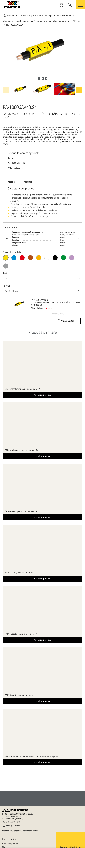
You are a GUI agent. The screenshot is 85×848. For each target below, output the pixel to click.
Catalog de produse (10, 844)
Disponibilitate (37, 308)
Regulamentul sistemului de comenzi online (20, 831)
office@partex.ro (17, 168)
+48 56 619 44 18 (18, 163)
